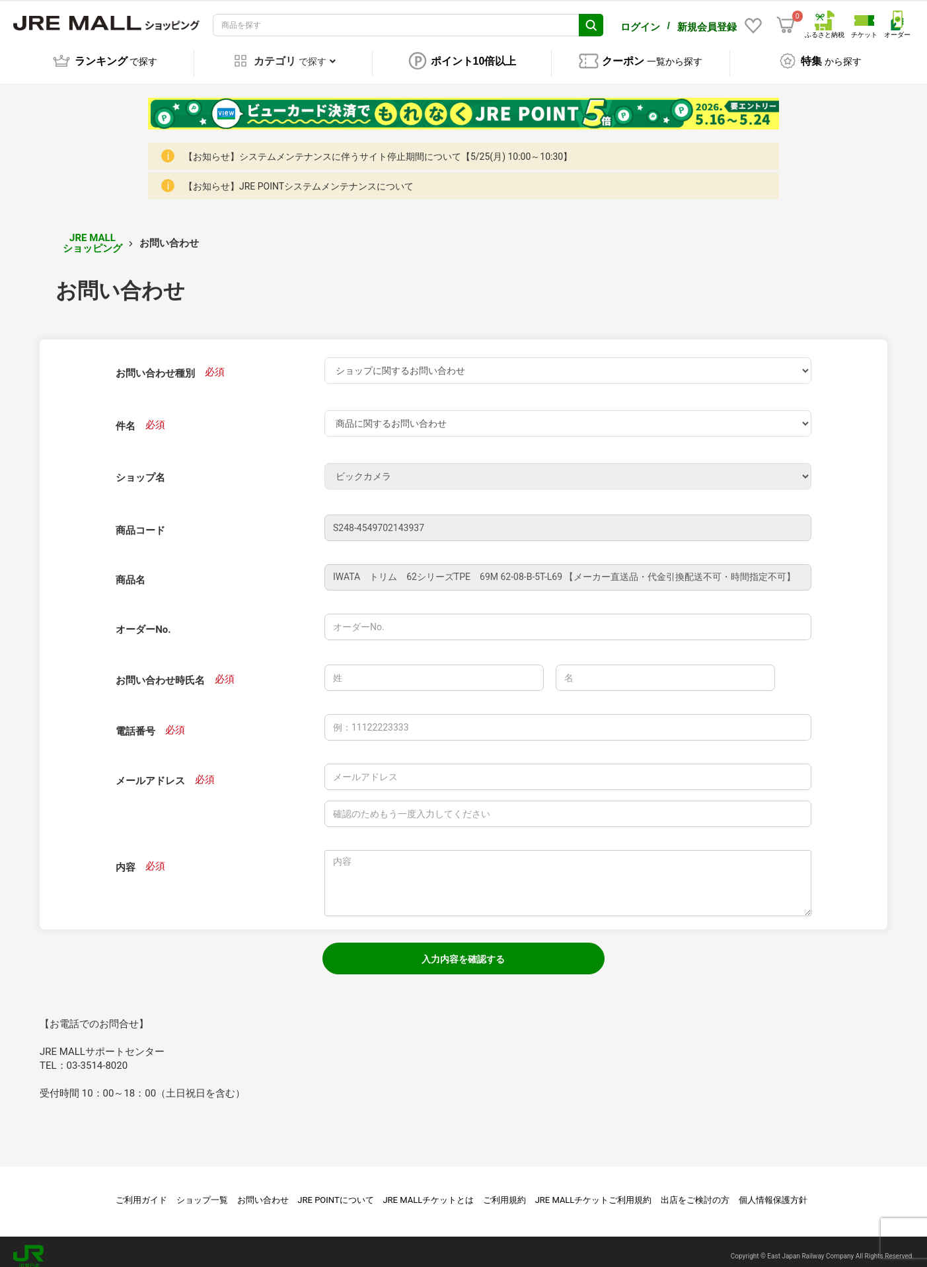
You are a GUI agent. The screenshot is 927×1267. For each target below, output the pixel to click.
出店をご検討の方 (695, 1191)
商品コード (140, 521)
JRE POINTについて (335, 1191)
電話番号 (135, 722)
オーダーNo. (143, 620)
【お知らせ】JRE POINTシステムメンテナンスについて (299, 177)
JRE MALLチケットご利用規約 (593, 1191)
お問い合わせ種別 (155, 364)
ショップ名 (140, 468)
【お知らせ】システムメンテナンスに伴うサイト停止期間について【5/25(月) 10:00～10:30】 (378, 147)
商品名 (130, 571)
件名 (125, 417)
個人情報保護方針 (773, 1191)
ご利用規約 (504, 1191)
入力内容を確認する (463, 950)
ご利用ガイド (141, 1191)
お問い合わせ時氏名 (160, 671)
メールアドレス (150, 772)
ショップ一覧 (202, 1191)
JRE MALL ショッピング (92, 234)
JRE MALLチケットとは (428, 1191)
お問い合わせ (263, 1191)
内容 (125, 858)
